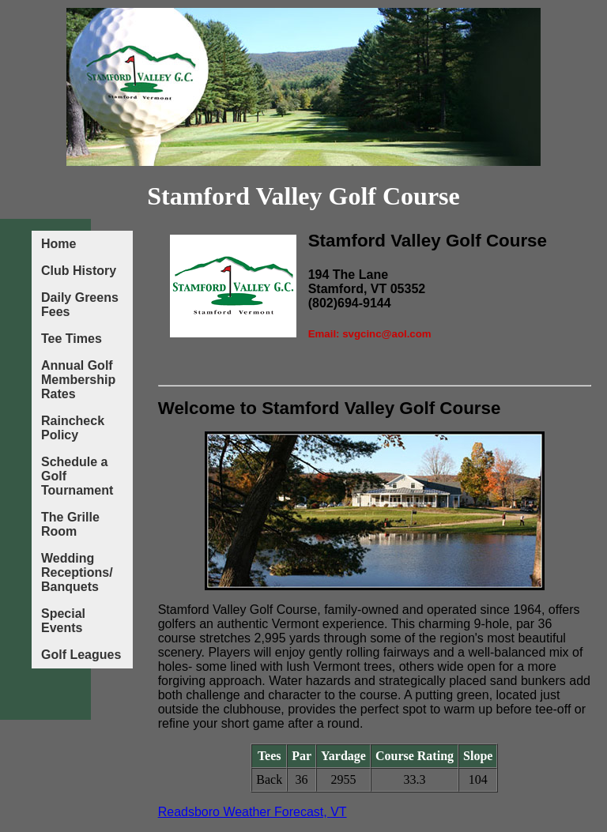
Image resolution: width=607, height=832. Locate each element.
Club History (78, 270)
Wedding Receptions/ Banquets (77, 572)
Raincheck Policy (72, 428)
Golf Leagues (81, 654)
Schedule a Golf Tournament (77, 476)
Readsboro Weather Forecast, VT (252, 812)
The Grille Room (70, 524)
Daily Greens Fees (80, 304)
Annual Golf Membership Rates (78, 380)
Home (58, 243)
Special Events (63, 620)
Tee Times (71, 338)
